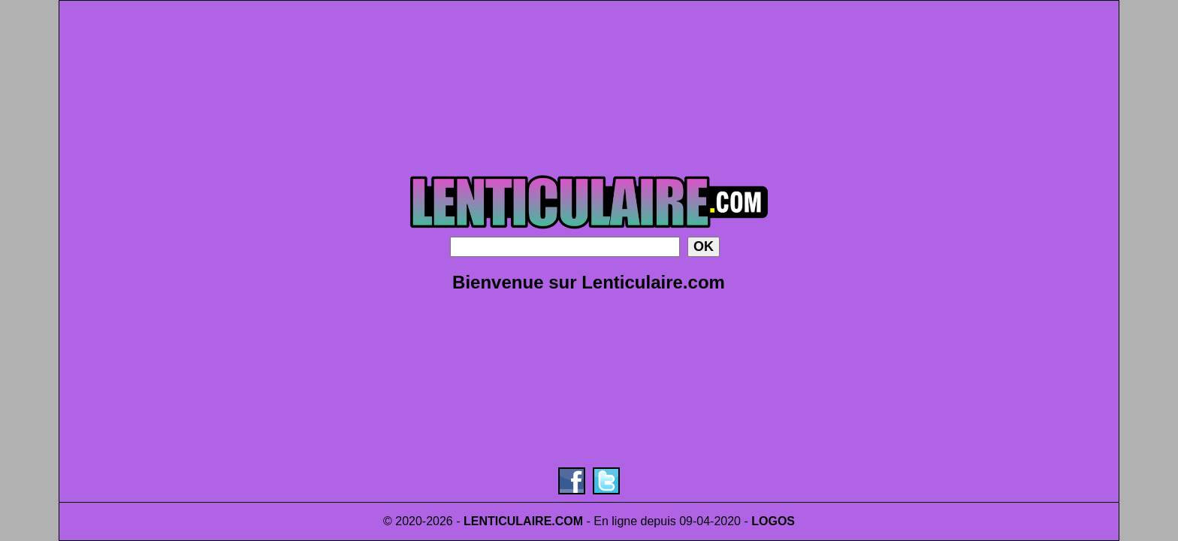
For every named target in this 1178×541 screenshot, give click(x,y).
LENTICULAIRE (507, 521)
